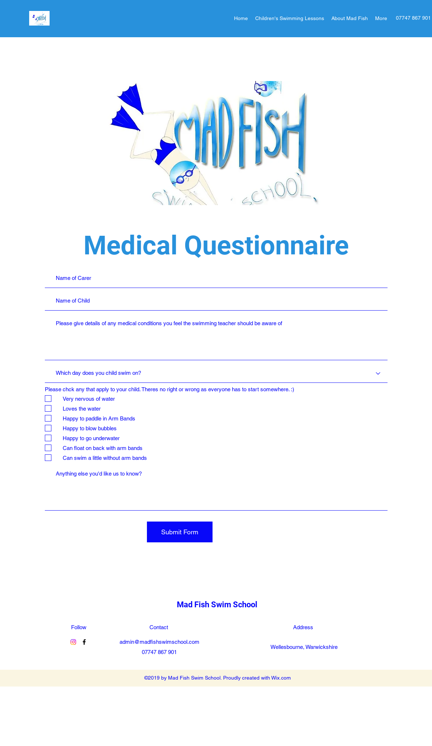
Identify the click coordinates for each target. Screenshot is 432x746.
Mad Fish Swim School (217, 604)
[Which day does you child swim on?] (216, 373)
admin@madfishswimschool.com (159, 642)
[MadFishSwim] (73, 642)
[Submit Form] (180, 532)
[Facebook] (84, 642)
